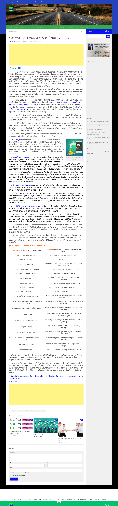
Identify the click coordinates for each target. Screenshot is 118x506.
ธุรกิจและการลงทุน (52, 27)
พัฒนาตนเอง (23, 27)
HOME (10, 27)
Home (8, 2)
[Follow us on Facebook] (106, 31)
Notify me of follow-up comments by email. (20, 472)
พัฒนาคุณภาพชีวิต (41, 27)
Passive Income (14, 410)
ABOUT (16, 27)
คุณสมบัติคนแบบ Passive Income (34, 410)
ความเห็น (12, 452)
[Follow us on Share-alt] (109, 31)
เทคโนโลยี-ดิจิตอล (73, 27)
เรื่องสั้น (82, 27)
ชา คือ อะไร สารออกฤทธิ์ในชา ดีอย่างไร (97, 126)
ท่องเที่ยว (88, 27)
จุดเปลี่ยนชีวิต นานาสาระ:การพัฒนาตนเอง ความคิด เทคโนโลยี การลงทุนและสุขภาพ (32, 2)
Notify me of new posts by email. (18, 475)
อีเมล (48, 462)
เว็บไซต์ (11, 467)
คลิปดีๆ (94, 27)
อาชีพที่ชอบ (43, 410)
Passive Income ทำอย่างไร (22, 410)
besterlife (13, 41)
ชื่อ (11, 462)
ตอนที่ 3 (15, 381)
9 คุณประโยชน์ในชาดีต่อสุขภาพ (96, 129)
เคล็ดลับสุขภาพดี (63, 27)
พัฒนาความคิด (31, 27)
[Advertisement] (46, 54)
